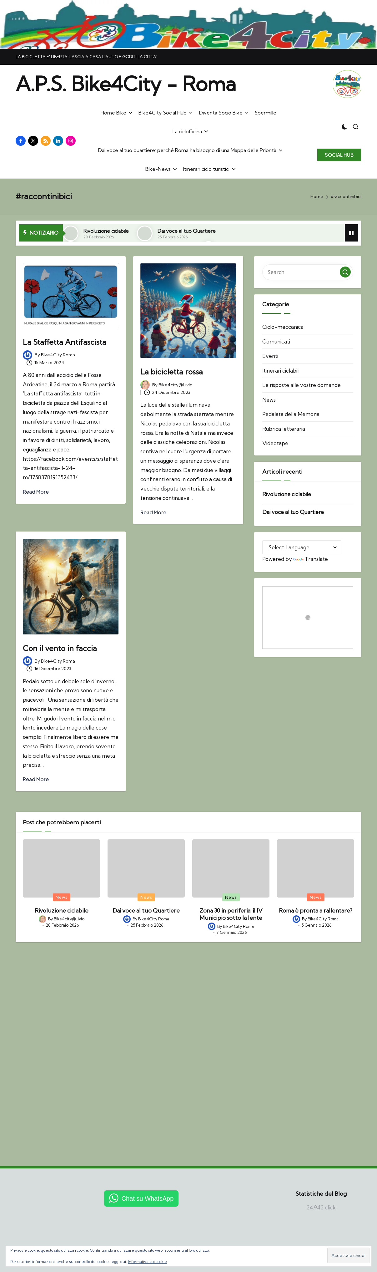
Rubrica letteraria (283, 428)
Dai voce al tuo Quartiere (187, 231)
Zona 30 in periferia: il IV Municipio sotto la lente (231, 914)
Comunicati (276, 341)
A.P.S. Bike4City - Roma (126, 84)
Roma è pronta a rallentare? (315, 910)
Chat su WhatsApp (148, 1198)
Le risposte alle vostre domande (301, 385)
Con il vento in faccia (60, 648)
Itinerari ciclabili (280, 370)
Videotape (275, 443)
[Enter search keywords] (307, 272)
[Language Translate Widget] (301, 547)
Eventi (270, 356)
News (269, 399)
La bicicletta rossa (171, 371)
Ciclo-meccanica (283, 326)
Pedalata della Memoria (290, 414)
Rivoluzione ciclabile (106, 231)
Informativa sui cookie (147, 1261)
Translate (310, 559)
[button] (339, 154)
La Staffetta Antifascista (64, 342)
